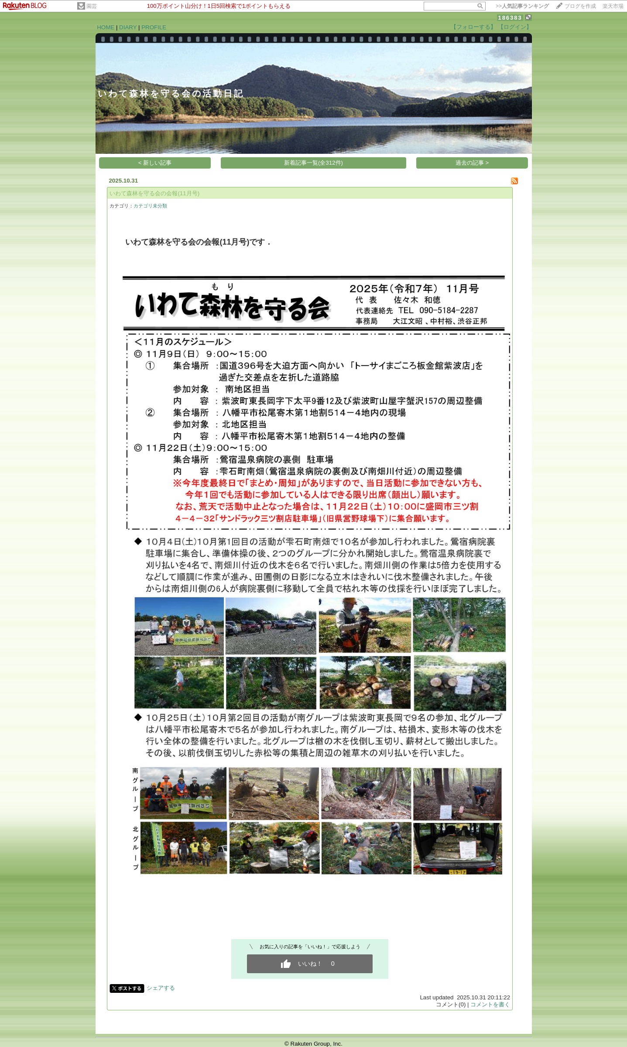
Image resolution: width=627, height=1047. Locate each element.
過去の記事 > (472, 162)
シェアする (161, 988)
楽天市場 (613, 6)
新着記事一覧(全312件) (313, 162)
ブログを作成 (580, 6)
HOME (105, 27)
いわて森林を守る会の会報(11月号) (154, 193)
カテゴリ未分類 (150, 205)
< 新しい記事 (155, 162)
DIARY (128, 27)
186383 (510, 17)
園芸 (91, 6)
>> (522, 6)
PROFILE (153, 27)
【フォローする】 (473, 27)
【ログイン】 (515, 27)
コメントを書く (490, 1004)
